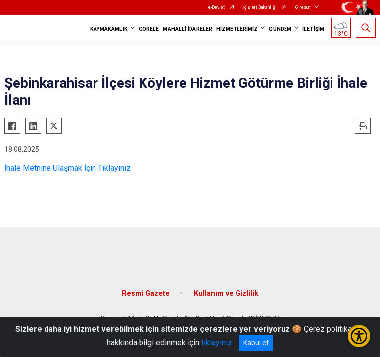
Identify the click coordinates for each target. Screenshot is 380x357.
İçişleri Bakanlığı (260, 7)
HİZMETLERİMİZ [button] (237, 29)
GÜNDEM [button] (280, 29)
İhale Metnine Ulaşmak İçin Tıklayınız (67, 168)
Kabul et (256, 343)
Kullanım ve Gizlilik (226, 293)
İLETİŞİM (313, 29)
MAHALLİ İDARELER (187, 29)
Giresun (302, 7)
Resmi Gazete (146, 293)
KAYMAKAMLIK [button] (109, 29)
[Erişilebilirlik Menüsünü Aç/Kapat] (359, 336)
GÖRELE (149, 29)
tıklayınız (216, 342)
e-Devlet (216, 7)
